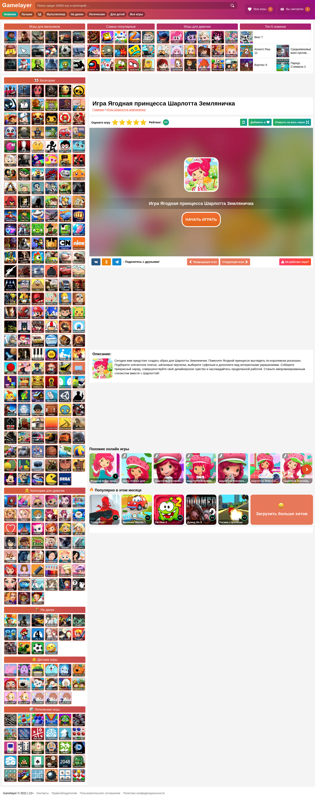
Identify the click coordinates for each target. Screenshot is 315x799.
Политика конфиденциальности (144, 793)
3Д (39, 14)
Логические (97, 14)
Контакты (43, 793)
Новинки (10, 14)
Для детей (117, 14)
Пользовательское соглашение (100, 793)
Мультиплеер (56, 14)
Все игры (136, 14)
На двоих (77, 14)
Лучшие (26, 14)
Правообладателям (64, 793)
